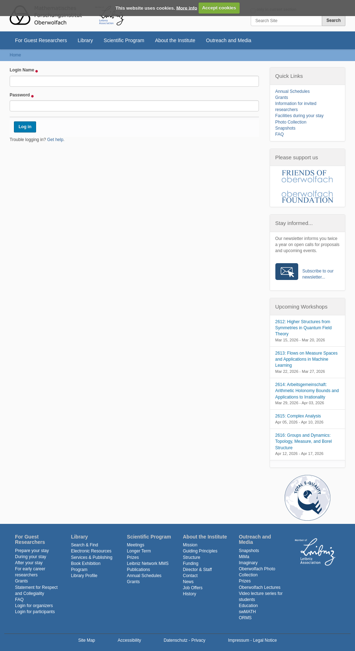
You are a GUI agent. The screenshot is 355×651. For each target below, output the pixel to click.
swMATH (247, 611)
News (188, 581)
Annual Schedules (292, 91)
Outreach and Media (228, 40)
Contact (190, 575)
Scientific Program (124, 40)
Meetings (135, 544)
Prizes (133, 557)
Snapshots (285, 128)
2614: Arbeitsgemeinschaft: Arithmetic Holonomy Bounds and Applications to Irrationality (307, 390)
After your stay (28, 562)
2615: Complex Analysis (298, 416)
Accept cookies (219, 7)
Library (85, 40)
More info (187, 7)
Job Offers (192, 587)
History (189, 593)
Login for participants (35, 611)
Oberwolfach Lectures (260, 587)
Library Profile (84, 575)
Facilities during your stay (299, 115)
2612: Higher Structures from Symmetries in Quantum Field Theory (303, 327)
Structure (191, 557)
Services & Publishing (91, 557)
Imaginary (248, 562)
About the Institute (175, 40)
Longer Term (139, 551)
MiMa (244, 556)
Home (15, 54)
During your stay (30, 556)
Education (248, 605)
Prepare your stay (32, 550)
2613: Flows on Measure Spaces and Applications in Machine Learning (306, 359)
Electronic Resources (91, 551)
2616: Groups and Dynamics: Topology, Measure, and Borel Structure (303, 441)
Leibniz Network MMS (148, 563)
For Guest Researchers (41, 40)
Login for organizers (34, 605)
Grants (281, 97)
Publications (138, 569)
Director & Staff (197, 569)
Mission (190, 544)
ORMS (245, 617)
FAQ (279, 134)
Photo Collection (290, 122)
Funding (190, 563)
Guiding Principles (200, 551)
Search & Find (84, 544)
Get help (55, 139)
